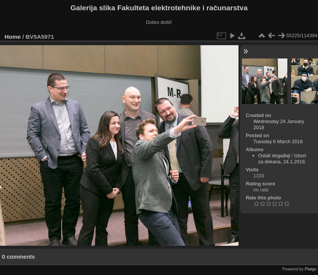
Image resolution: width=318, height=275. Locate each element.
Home (13, 36)
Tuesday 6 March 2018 (277, 141)
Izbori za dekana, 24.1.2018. (282, 158)
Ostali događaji (274, 155)
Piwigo (310, 269)
